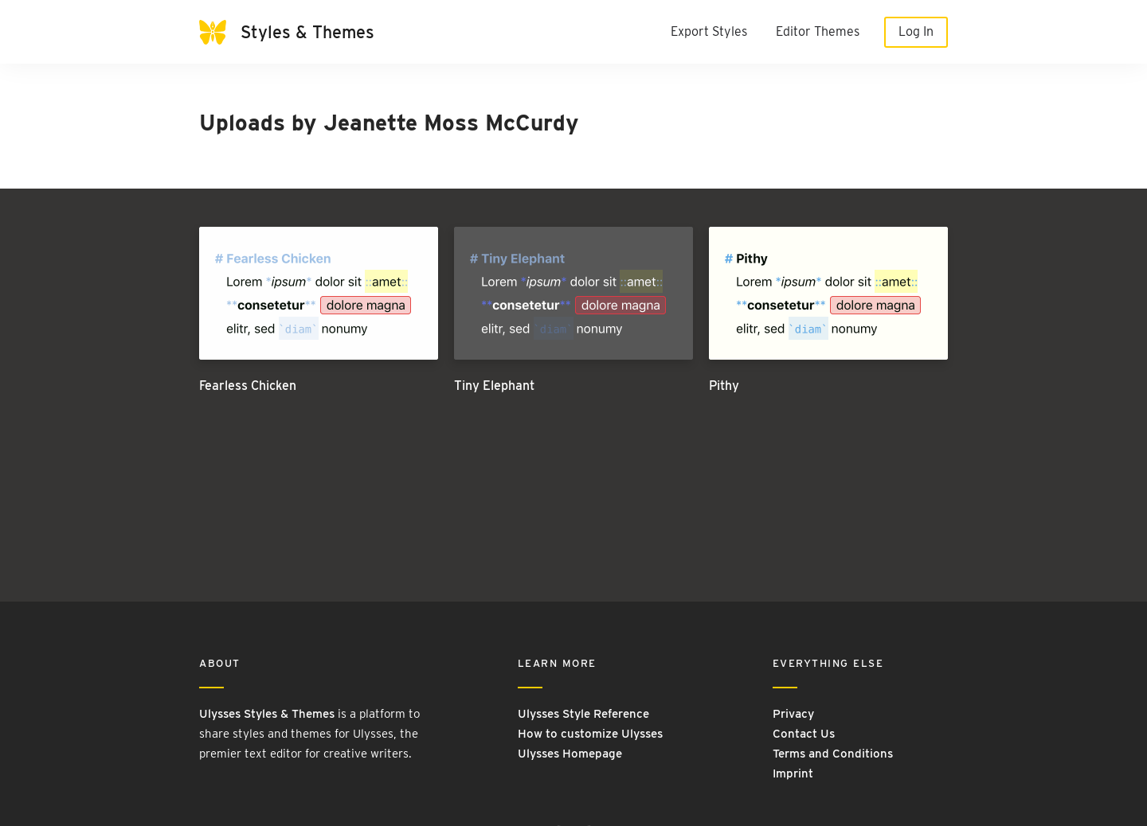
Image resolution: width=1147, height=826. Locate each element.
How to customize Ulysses (590, 734)
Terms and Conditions (833, 753)
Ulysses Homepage (570, 753)
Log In (916, 31)
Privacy (793, 714)
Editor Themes (817, 31)
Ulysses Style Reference (583, 714)
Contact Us (804, 734)
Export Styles (709, 31)
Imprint (793, 773)
